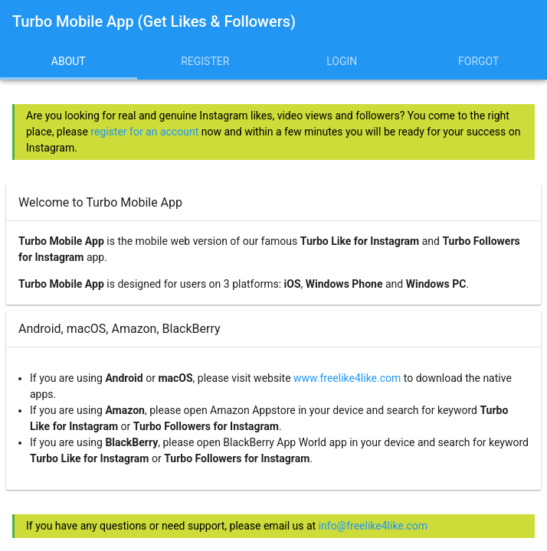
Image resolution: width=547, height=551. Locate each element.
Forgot (478, 61)
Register (205, 61)
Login (341, 61)
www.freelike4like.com (347, 378)
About (68, 61)
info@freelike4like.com (373, 526)
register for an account (144, 132)
